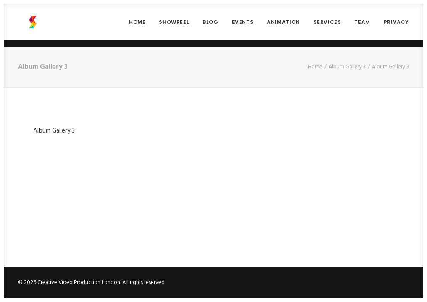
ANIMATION (283, 25)
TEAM (362, 25)
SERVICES (327, 25)
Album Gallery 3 (347, 66)
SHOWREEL (174, 25)
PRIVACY (396, 25)
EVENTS (243, 25)
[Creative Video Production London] (25, 25)
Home (315, 66)
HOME (137, 25)
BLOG (210, 25)
